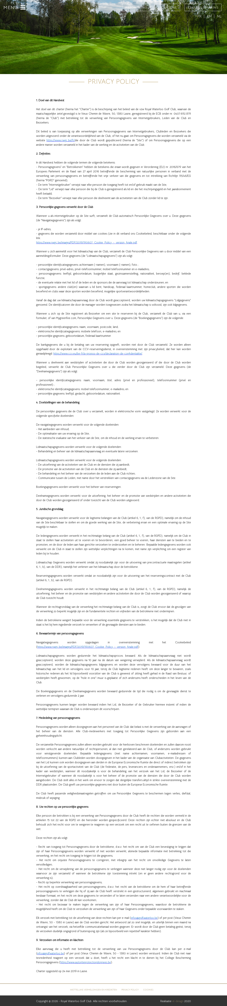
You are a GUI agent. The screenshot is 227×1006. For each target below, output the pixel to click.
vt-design (177, 1001)
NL (219, 16)
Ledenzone (167, 7)
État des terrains (203, 7)
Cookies (148, 989)
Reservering (136, 7)
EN (209, 16)
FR (199, 16)
